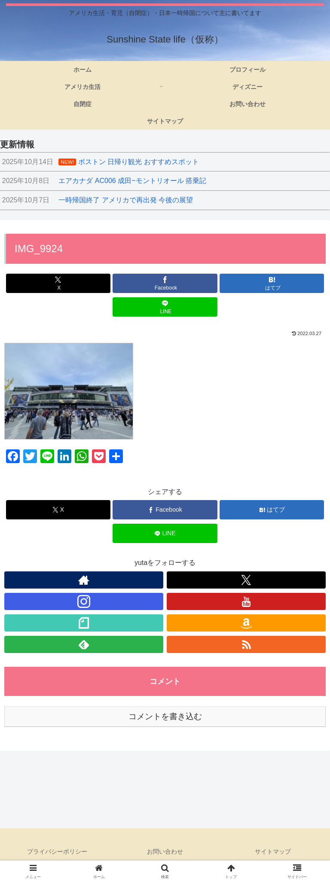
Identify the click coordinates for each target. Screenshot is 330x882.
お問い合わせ (165, 851)
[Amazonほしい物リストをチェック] (246, 623)
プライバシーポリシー (57, 851)
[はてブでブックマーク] (272, 283)
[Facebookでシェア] (165, 283)
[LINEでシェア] (165, 307)
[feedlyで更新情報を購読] (83, 644)
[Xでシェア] (58, 283)
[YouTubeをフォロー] (246, 601)
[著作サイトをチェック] (83, 580)
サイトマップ (273, 851)
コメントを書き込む (165, 716)
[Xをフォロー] (246, 580)
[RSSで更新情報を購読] (246, 644)
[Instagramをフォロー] (83, 601)
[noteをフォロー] (83, 623)
